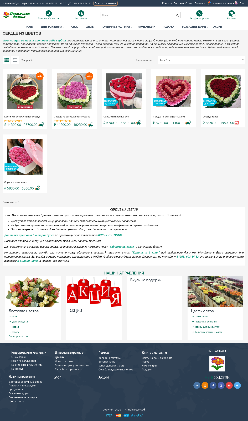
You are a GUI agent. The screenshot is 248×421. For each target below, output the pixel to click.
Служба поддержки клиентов (116, 369)
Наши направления (223, 3)
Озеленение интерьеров (23, 397)
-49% (39, 76)
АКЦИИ (217, 26)
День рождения (52, 26)
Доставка (179, 3)
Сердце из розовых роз (16, 182)
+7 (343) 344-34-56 (79, 3)
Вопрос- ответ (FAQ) (110, 357)
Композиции (147, 26)
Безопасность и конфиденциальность (111, 363)
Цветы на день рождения (157, 357)
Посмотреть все (17, 336)
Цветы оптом (202, 310)
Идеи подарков (64, 361)
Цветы (91, 26)
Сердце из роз (210, 116)
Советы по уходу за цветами (72, 365)
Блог (242, 3)
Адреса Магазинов (33, 3)
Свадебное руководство (69, 369)
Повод (75, 26)
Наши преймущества (23, 360)
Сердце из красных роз (116, 116)
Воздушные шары (195, 26)
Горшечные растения (117, 26)
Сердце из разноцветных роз (169, 116)
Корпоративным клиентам (27, 364)
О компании (18, 357)
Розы (31, 26)
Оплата (189, 3)
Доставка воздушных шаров (25, 381)
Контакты (167, 3)
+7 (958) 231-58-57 (56, 3)
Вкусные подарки (146, 279)
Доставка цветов (24, 310)
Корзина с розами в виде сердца (22, 116)
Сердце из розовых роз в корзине (72, 116)
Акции (104, 377)
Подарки (170, 26)
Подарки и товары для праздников (22, 387)
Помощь (200, 3)
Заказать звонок (105, 3)
